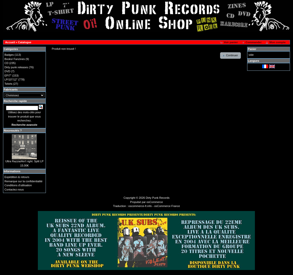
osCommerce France (167, 206)
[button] (229, 43)
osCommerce (155, 202)
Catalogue (24, 42)
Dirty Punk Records (158, 197)
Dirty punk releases (16, 67)
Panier (252, 49)
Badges (9, 54)
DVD (7, 71)
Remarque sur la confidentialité (24, 181)
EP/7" (8, 75)
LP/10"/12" (11, 79)
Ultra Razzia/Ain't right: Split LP (24, 161)
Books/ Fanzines (15, 59)
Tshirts (9, 83)
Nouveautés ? (13, 130)
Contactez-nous (14, 189)
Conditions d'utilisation (18, 185)
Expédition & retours (17, 177)
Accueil (10, 42)
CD (7, 63)
